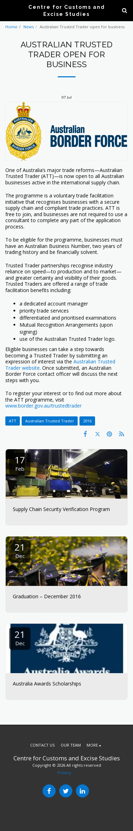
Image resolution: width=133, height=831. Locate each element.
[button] (8, 10)
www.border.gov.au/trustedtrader (43, 405)
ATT (12, 420)
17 (20, 462)
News (28, 26)
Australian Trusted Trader (49, 420)
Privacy (64, 772)
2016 (87, 420)
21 (20, 550)
